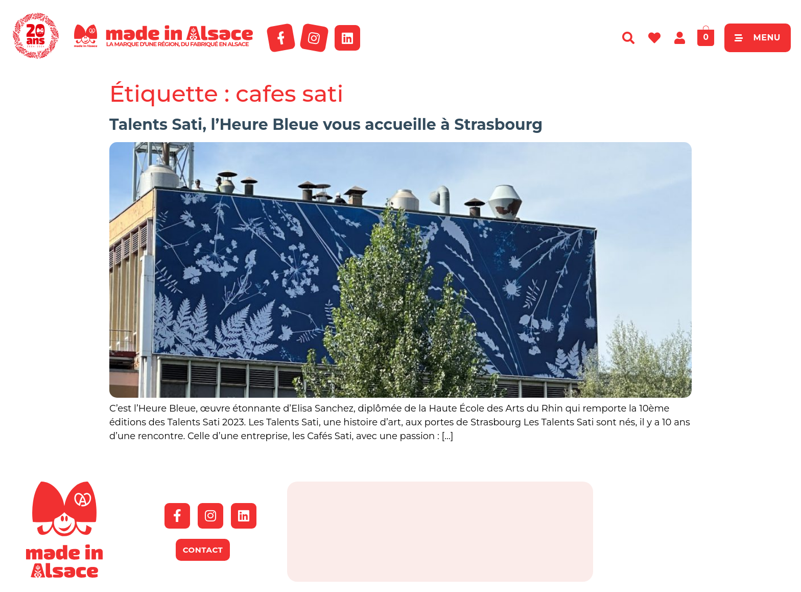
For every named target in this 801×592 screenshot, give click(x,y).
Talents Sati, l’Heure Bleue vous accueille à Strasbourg (326, 124)
